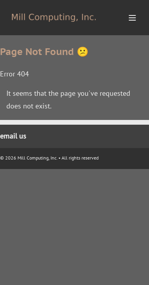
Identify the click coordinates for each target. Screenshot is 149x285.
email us (13, 136)
